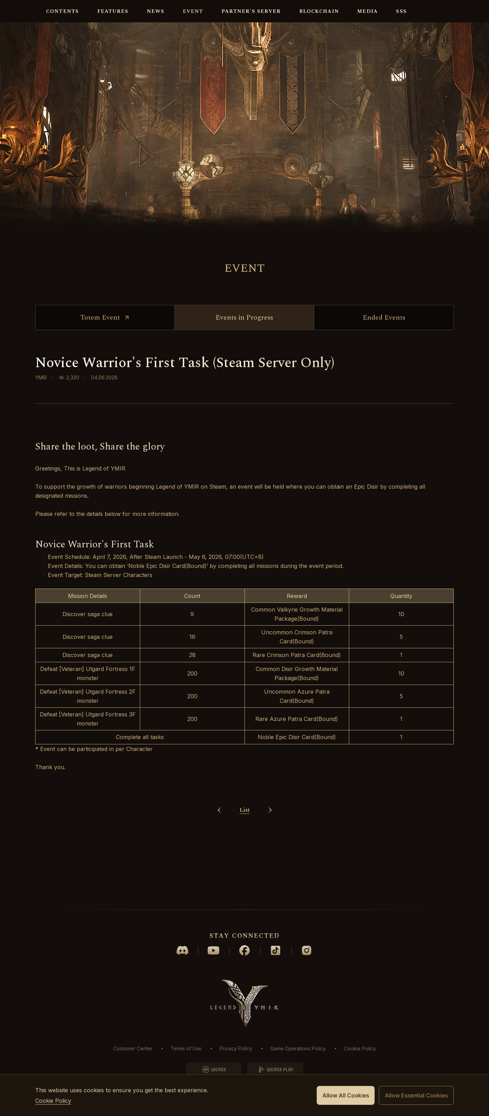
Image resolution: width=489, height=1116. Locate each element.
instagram (307, 950)
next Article (270, 879)
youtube (213, 950)
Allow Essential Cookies (416, 1095)
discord (182, 950)
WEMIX (214, 1070)
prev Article (219, 879)
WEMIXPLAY (275, 1070)
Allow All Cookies (345, 1095)
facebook (244, 950)
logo (15, 11)
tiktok (276, 950)
